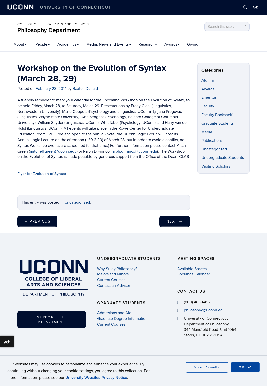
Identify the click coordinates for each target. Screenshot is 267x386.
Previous (37, 221)
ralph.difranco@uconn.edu (134, 151)
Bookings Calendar (193, 274)
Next (174, 221)
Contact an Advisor (113, 285)
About (20, 44)
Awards (172, 44)
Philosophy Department (48, 30)
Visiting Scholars (215, 166)
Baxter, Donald (85, 88)
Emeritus (209, 97)
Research (147, 44)
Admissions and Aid (114, 312)
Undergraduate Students (222, 157)
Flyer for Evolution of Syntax (41, 173)
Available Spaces (192, 268)
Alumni (207, 80)
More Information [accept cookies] (207, 367)
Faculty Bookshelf (216, 114)
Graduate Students (217, 123)
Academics (68, 44)
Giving (192, 44)
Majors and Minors (113, 274)
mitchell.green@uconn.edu (53, 151)
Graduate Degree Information (122, 318)
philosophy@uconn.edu (204, 310)
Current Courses (111, 279)
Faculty (207, 106)
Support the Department (51, 319)
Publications (211, 140)
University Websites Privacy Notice (96, 377)
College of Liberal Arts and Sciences (53, 24)
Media (206, 132)
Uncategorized (77, 202)
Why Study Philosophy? (117, 268)
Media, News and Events (108, 44)
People (42, 44)
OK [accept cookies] (245, 367)
